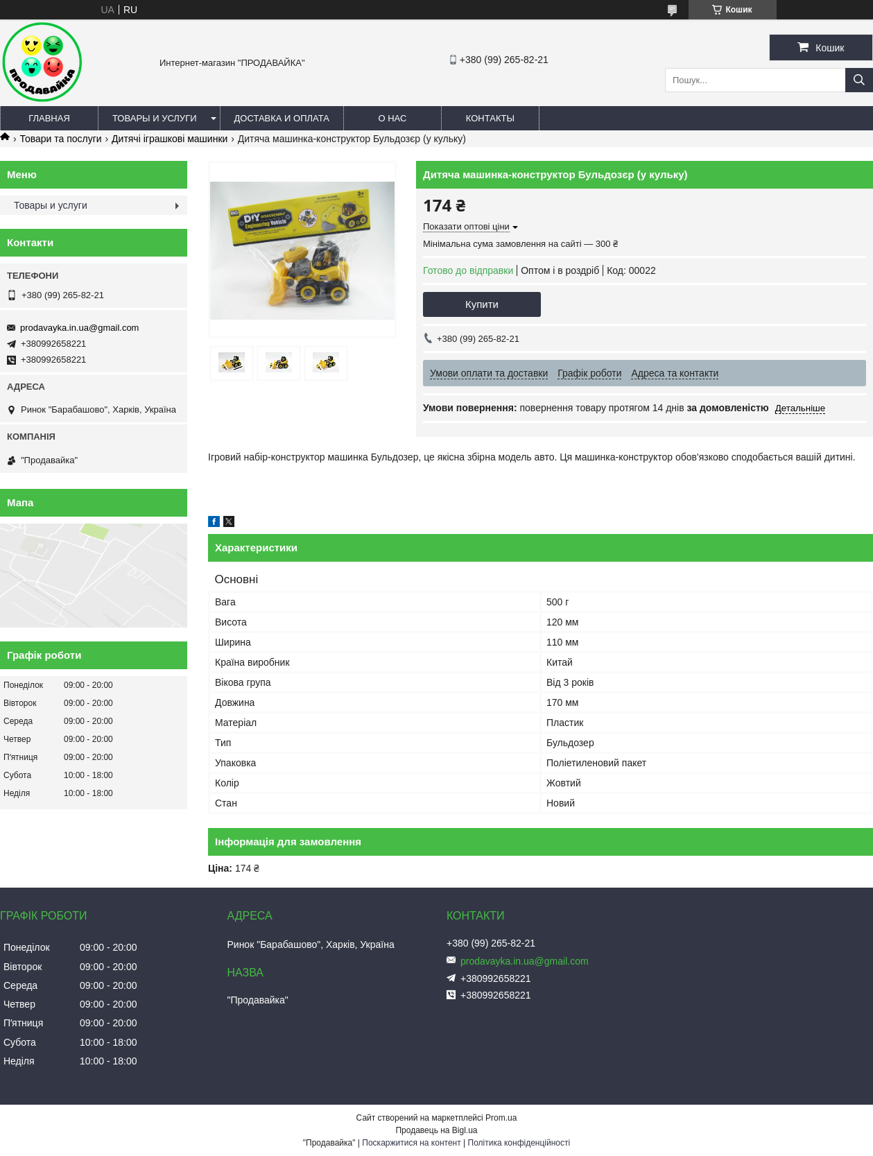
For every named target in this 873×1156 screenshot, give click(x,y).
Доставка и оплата (281, 118)
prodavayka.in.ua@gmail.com (79, 327)
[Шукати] (859, 80)
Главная (49, 118)
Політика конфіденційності (519, 1143)
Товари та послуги (60, 138)
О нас (392, 118)
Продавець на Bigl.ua (436, 1130)
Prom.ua (501, 1118)
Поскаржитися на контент (411, 1143)
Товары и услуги (154, 118)
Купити (482, 304)
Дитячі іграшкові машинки (169, 138)
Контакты (490, 118)
